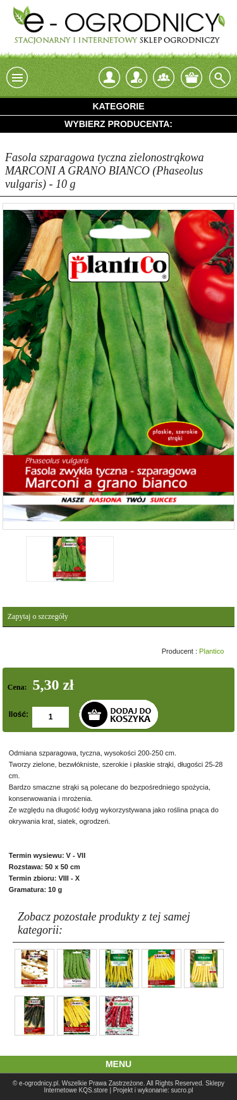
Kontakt (163, 77)
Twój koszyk (191, 77)
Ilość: (18, 714)
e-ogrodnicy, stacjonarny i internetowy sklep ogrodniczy (118, 25)
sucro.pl (182, 1090)
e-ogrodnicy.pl (38, 1083)
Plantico (211, 651)
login (109, 77)
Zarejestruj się (136, 74)
